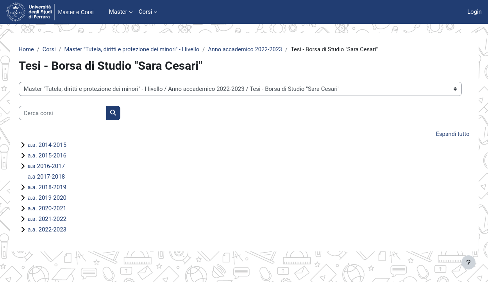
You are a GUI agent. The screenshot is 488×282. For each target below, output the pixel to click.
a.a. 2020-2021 (56, 208)
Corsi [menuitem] (145, 11)
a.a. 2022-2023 (56, 229)
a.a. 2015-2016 (56, 155)
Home (35, 49)
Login (474, 11)
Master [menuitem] (118, 11)
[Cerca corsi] (72, 113)
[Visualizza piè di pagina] (468, 262)
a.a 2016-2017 (55, 166)
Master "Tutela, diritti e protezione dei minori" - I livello (144, 49)
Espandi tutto (443, 134)
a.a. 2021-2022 (56, 219)
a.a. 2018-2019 (56, 187)
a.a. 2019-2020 (56, 198)
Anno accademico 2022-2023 (260, 49)
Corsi (59, 49)
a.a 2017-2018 (55, 177)
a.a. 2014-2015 (56, 145)
